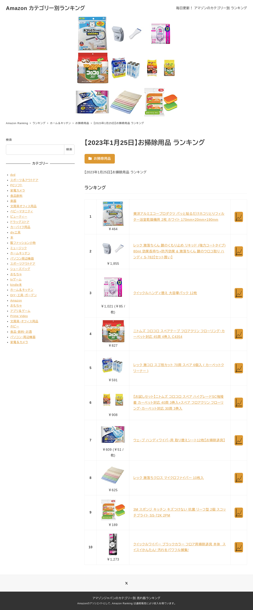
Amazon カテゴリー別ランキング (45, 8)
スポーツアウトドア (22, 263)
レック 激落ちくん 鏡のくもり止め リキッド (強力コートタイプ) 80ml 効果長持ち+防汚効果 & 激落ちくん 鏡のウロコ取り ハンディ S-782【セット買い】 (179, 251)
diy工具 (15, 232)
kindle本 (16, 284)
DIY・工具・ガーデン (23, 295)
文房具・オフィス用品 (24, 321)
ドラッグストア (19, 222)
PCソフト (16, 185)
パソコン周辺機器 (22, 258)
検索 (9, 139)
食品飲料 (16, 195)
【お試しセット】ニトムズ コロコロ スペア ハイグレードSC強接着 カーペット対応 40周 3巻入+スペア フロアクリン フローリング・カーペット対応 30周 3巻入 (178, 402)
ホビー (14, 326)
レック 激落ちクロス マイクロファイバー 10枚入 (168, 478)
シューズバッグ (20, 269)
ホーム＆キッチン (21, 290)
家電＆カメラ (19, 342)
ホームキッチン (20, 253)
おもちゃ (16, 274)
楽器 (13, 201)
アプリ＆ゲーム (20, 311)
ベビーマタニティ (21, 211)
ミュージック (18, 248)
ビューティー (18, 216)
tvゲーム (15, 279)
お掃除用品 (99, 158)
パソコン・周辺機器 (23, 337)
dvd (12, 174)
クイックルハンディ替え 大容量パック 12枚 (165, 293)
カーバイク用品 (20, 227)
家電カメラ (17, 190)
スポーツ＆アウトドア (24, 180)
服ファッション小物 (23, 242)
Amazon (16, 300)
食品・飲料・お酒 (21, 331)
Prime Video (19, 316)
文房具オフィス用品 (23, 206)
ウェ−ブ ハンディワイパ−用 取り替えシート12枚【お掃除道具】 (179, 440)
